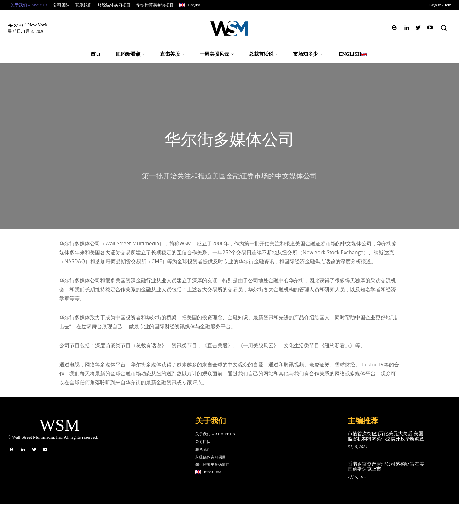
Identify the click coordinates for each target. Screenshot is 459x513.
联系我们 (203, 458)
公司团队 (203, 450)
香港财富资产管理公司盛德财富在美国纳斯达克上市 (386, 475)
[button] (443, 27)
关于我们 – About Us (215, 443)
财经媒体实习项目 (210, 466)
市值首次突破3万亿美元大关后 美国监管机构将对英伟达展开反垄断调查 (386, 445)
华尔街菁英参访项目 (212, 473)
